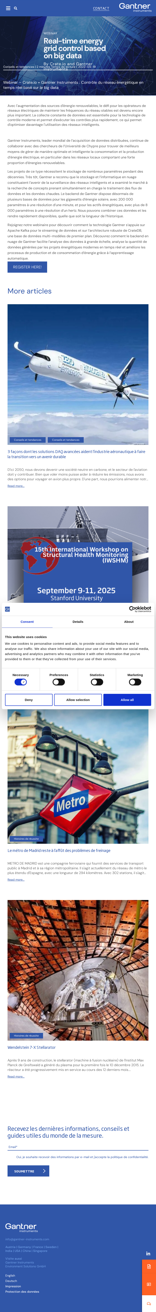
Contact (101, 8)
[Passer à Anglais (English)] (10, 1275)
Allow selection (78, 699)
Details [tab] (78, 621)
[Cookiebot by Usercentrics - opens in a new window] (132, 609)
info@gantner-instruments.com (27, 1239)
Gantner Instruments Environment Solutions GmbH (25, 1264)
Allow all (127, 699)
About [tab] (129, 621)
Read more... (16, 486)
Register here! (27, 267)
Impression (13, 1286)
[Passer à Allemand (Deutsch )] (11, 1281)
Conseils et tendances (18, 67)
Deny (29, 699)
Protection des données (22, 1292)
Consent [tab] (27, 621)
